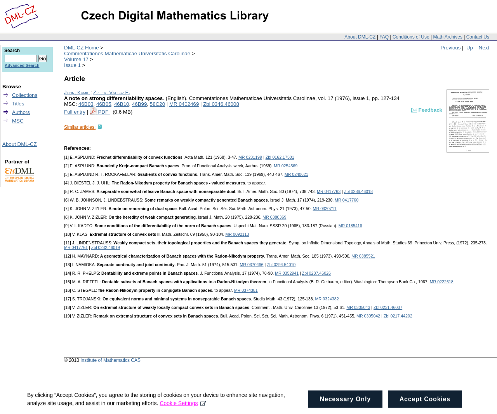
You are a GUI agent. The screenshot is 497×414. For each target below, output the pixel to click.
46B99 (139, 104)
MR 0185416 (350, 225)
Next (484, 48)
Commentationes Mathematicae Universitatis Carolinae (127, 53)
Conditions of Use (411, 37)
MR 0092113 (237, 234)
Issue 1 (72, 65)
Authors (21, 112)
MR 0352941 (287, 273)
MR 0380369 (274, 217)
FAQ (384, 37)
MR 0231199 (250, 157)
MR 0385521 (363, 256)
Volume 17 (76, 59)
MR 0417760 (346, 200)
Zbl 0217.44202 (398, 316)
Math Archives (447, 37)
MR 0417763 (329, 191)
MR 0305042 (368, 316)
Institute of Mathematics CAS (110, 360)
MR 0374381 (246, 290)
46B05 (103, 104)
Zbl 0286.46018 (358, 191)
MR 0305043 (358, 307)
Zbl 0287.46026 (316, 273)
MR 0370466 (251, 264)
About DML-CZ (359, 37)
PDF (103, 112)
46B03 (86, 104)
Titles (18, 104)
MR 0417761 (76, 247)
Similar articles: (80, 127)
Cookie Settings (183, 406)
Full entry (74, 112)
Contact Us (477, 37)
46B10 (121, 104)
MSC (18, 121)
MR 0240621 (296, 174)
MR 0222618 (442, 281)
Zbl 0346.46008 (221, 104)
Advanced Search (22, 65)
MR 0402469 (184, 104)
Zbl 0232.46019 (105, 247)
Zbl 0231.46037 (388, 307)
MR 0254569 (285, 165)
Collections (24, 95)
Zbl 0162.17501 (280, 157)
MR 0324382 (327, 298)
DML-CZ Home (81, 48)
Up (469, 48)
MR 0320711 (325, 208)
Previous (451, 48)
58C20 (157, 104)
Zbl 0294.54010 (281, 264)
